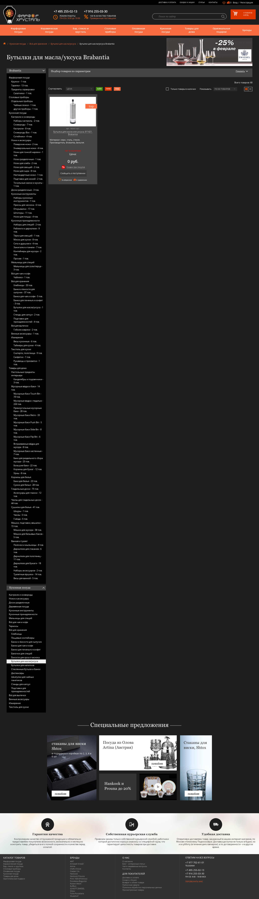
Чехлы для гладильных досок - (26, 501)
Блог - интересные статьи (133, 864)
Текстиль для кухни (21, 349)
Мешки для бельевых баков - (28, 535)
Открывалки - (24, 208)
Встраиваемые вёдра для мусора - (26, 445)
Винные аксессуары (19, 699)
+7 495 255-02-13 (194, 870)
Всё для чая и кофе (20, 273)
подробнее (60, 793)
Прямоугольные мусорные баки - (28, 410)
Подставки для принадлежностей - (26, 320)
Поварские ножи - (26, 144)
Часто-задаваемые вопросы (134, 866)
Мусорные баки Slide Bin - (27, 431)
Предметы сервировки (23, 89)
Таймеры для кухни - (27, 345)
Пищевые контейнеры (22, 637)
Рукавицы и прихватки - (27, 363)
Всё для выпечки (19, 325)
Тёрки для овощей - (27, 235)
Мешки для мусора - (28, 529)
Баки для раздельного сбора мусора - (28, 460)
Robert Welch (75, 883)
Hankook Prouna (77, 876)
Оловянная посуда (138, 30)
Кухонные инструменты (23, 193)
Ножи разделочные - (27, 159)
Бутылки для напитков (22, 665)
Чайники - (22, 277)
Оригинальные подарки (221, 30)
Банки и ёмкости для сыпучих (26, 641)
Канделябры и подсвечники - (28, 381)
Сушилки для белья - (25, 507)
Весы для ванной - (26, 578)
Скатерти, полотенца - (28, 353)
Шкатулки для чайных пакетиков (22, 678)
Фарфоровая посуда (18, 30)
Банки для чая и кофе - (28, 296)
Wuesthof (74, 896)
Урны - (20, 473)
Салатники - (23, 93)
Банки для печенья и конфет (25, 649)
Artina (72, 866)
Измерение (17, 337)
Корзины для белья (21, 477)
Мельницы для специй (22, 262)
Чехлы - (20, 514)
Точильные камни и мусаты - (28, 184)
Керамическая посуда (49, 30)
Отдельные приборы (22, 101)
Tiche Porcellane (77, 893)
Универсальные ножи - (28, 148)
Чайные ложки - (25, 105)
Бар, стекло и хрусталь (81, 30)
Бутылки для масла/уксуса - (28, 309)
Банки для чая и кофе (22, 645)
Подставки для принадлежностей (20, 690)
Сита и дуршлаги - (26, 243)
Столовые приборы (110, 30)
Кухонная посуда (165, 30)
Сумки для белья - (26, 484)
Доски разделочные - (25, 189)
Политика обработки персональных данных (142, 887)
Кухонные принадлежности (25, 220)
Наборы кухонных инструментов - (25, 199)
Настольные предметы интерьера (23, 374)
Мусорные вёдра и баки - (25, 388)
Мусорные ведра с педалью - (28, 402)
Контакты (213, 2)
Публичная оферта (130, 885)
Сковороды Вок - (25, 132)
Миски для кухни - (26, 239)
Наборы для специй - (27, 224)
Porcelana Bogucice (78, 881)
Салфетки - (22, 357)
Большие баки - (25, 465)
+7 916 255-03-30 (194, 873)
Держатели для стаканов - (27, 550)
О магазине (127, 861)
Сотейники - (23, 136)
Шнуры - (21, 511)
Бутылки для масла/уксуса (63, 43)
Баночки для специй (21, 653)
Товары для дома (192, 30)
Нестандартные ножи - (28, 174)
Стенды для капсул (20, 684)
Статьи (202, 2)
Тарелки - (19, 85)
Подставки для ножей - (28, 178)
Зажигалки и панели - (28, 247)
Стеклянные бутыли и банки (25, 669)
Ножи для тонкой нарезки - (28, 154)
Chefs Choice (75, 868)
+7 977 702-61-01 (194, 862)
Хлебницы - (23, 285)
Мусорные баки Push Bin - (28, 424)
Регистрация (246, 2)
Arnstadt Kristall (77, 864)
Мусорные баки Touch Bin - (27, 395)
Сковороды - (23, 124)
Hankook (74, 873)
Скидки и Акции (187, 2)
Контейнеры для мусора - (27, 253)
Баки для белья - (25, 481)
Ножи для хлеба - (25, 163)
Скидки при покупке (76, 167)
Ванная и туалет (19, 541)
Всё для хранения (38, 43)
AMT (72, 861)
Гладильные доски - (25, 488)
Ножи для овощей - (26, 167)
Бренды (247, 30)
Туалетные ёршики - (28, 574)
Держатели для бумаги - (27, 565)
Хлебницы (16, 633)
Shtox (72, 891)
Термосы (13, 626)
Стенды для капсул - (27, 314)
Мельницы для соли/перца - (28, 268)
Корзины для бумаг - (28, 469)
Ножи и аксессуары (21, 140)
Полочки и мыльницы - (29, 544)
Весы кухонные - (25, 341)
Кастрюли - (22, 128)
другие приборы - (26, 108)
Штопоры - (23, 212)
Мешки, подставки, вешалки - (26, 524)
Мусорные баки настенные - (28, 453)
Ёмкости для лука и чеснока (25, 657)
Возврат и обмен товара (133, 882)
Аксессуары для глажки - (27, 494)
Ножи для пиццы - (26, 216)
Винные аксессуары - (25, 333)
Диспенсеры (17, 673)
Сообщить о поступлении (72, 173)
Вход (235, 2)
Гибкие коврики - (25, 329)
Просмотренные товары (133, 890)
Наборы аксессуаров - (28, 570)
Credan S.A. (75, 871)
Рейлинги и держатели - (27, 230)
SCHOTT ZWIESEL (77, 888)
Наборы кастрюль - (27, 120)
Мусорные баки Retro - (27, 417)
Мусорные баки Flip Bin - (27, 438)
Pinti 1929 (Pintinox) (78, 878)
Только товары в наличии (181, 89)
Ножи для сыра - (25, 170)
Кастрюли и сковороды (23, 116)
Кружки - (18, 81)
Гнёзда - (21, 518)
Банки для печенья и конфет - (28, 302)
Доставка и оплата (167, 2)
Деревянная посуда (19, 606)
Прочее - (21, 258)
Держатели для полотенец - (28, 558)
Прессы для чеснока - (27, 204)
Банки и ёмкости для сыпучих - (24, 291)
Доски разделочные (19, 602)
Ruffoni (73, 886)
